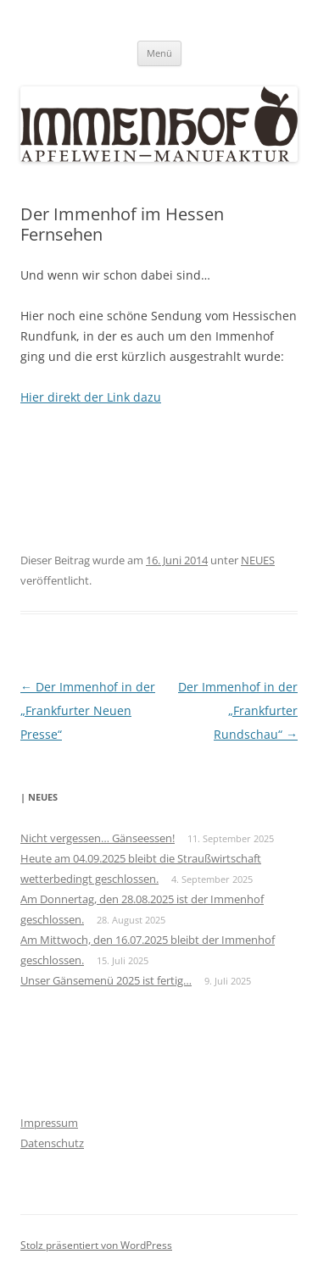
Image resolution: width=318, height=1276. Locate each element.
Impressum (49, 1122)
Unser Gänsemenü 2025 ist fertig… (106, 980)
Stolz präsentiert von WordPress (96, 1245)
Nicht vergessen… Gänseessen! (97, 838)
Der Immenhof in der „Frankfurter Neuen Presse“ (87, 710)
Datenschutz (52, 1143)
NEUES (258, 560)
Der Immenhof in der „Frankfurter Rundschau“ (238, 710)
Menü (159, 53)
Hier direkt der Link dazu (90, 397)
